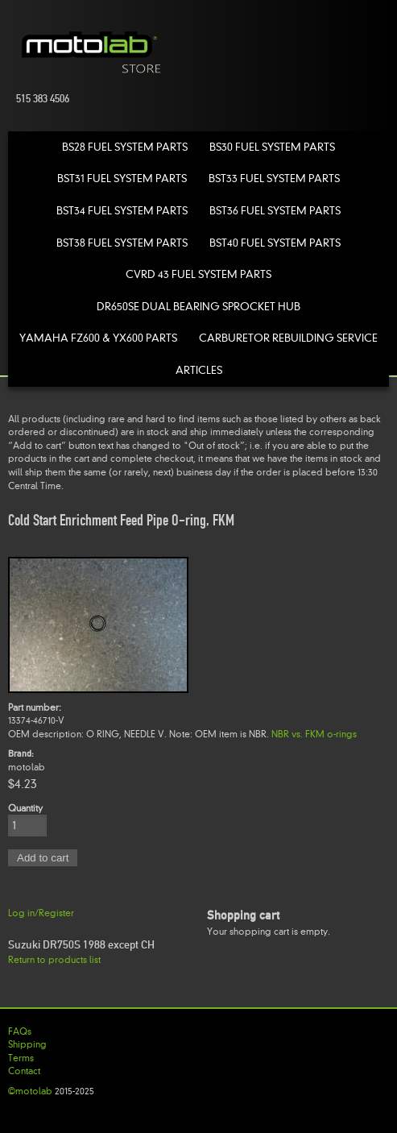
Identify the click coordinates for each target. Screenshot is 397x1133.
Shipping (27, 1044)
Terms (21, 1058)
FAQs (19, 1031)
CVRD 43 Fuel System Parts (198, 274)
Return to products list (54, 959)
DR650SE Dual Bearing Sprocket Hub (198, 306)
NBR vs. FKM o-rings (314, 734)
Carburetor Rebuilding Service (288, 338)
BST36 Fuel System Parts (275, 211)
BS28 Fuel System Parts (125, 147)
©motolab (30, 1091)
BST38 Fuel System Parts (122, 243)
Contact (24, 1071)
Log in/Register (41, 913)
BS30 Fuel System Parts (272, 147)
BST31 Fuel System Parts (122, 178)
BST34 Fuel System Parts (122, 211)
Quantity (25, 808)
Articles (199, 370)
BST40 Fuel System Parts (275, 243)
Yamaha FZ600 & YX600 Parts (98, 338)
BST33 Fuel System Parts (274, 178)
